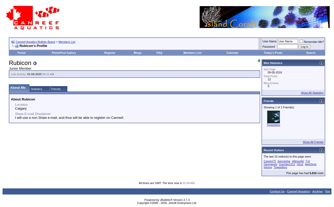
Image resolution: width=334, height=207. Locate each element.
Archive (317, 191)
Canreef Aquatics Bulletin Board (35, 41)
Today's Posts (273, 52)
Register (110, 52)
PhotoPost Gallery (64, 52)
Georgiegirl (270, 164)
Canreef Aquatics (298, 191)
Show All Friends (313, 142)
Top (327, 191)
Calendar (232, 52)
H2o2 (300, 164)
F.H (308, 161)
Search (311, 52)
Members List (66, 41)
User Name (270, 41)
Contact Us (277, 191)
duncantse (283, 161)
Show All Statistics (312, 92)
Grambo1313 (287, 164)
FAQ (159, 52)
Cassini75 (270, 161)
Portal (21, 52)
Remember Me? (312, 41)
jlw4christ (310, 164)
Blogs (138, 52)
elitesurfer (298, 161)
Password (269, 46)
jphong (268, 167)
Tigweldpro (273, 124)
